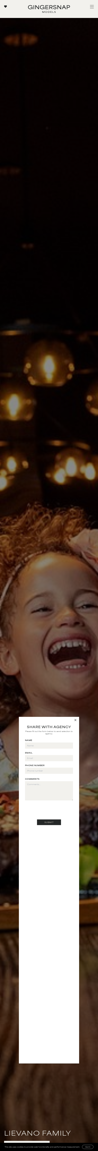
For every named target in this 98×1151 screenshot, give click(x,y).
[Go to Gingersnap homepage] (49, 9)
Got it (87, 1147)
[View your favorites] (5, 6)
